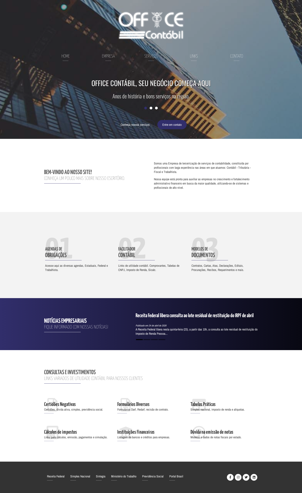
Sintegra (100, 476)
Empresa (108, 56)
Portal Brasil (176, 476)
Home (65, 56)
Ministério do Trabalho (123, 476)
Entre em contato (172, 124)
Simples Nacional (80, 476)
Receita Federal (56, 476)
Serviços (151, 56)
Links (194, 56)
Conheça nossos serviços (135, 124)
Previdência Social (153, 476)
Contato (236, 56)
